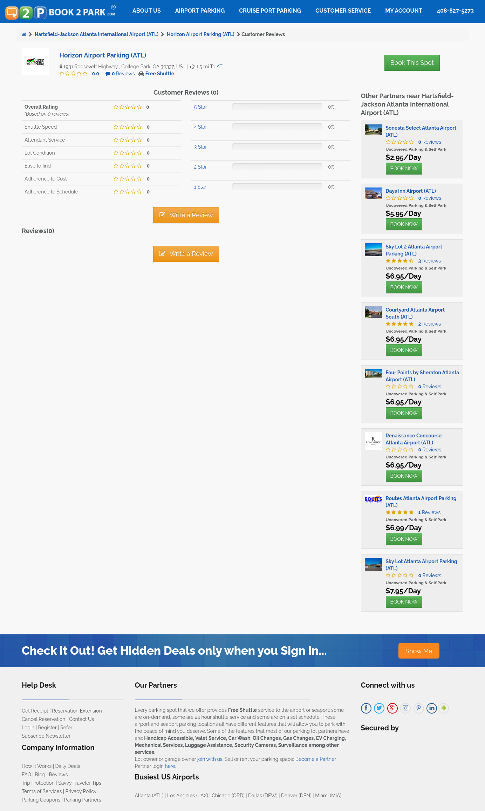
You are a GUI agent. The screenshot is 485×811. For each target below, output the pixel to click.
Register (47, 727)
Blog (40, 774)
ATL (221, 66)
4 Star (200, 127)
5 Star (200, 107)
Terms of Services (42, 791)
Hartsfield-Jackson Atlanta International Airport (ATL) (97, 34)
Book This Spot (412, 62)
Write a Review (186, 215)
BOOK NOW (404, 168)
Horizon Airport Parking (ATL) (200, 34)
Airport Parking (200, 10)
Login (28, 727)
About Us (146, 10)
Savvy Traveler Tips (79, 783)
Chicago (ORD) (228, 795)
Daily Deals (67, 766)
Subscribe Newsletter (46, 736)
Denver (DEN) (296, 795)
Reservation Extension (77, 711)
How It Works (37, 766)
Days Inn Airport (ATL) (411, 191)
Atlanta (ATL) (149, 795)
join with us (210, 759)
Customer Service (343, 10)
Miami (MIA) (328, 795)
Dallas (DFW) (263, 795)
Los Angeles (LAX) (187, 795)
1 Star (200, 187)
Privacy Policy (81, 791)
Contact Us (81, 719)
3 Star (200, 147)
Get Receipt (35, 711)
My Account (403, 10)
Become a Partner (315, 759)
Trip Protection (38, 783)
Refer (66, 727)
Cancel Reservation (43, 719)
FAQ (26, 774)
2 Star (200, 167)
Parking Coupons (41, 800)
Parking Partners (82, 800)
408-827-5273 (455, 10)
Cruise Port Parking (270, 10)
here (170, 766)
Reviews (123, 73)
